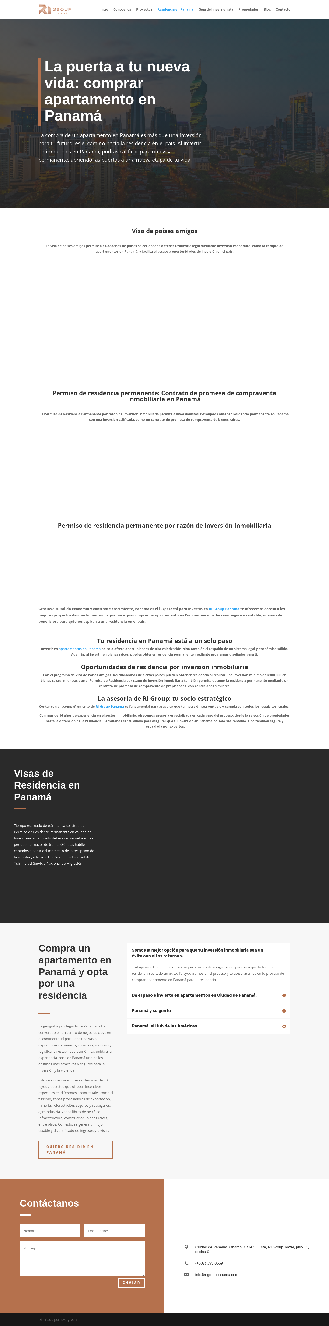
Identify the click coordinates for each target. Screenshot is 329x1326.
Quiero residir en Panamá (70, 1150)
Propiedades (248, 9)
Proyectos (144, 9)
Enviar (131, 1283)
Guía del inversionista (216, 9)
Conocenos (122, 9)
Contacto (283, 9)
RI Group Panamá (223, 608)
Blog (267, 9)
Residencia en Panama (175, 9)
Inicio (103, 9)
